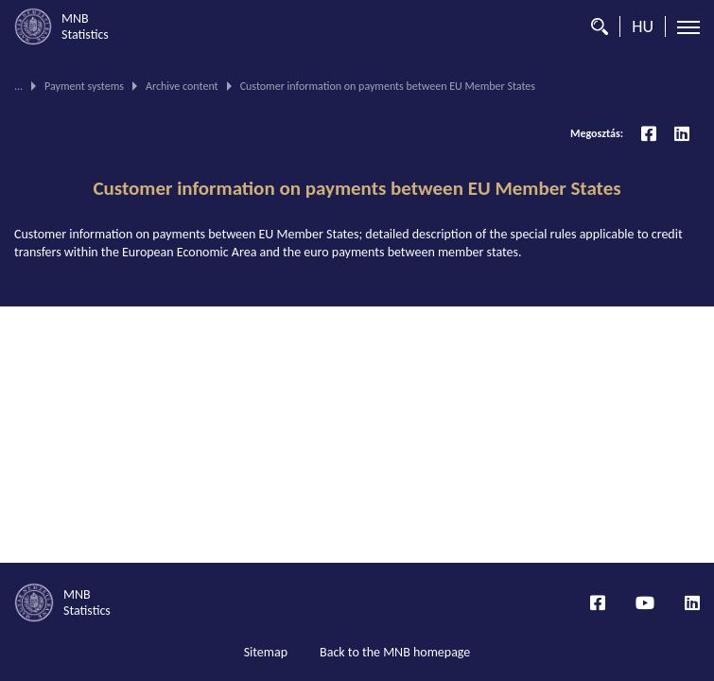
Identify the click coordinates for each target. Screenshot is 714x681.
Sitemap (265, 652)
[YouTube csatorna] (645, 602)
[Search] (595, 26)
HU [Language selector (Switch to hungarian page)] (642, 26)
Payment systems (84, 86)
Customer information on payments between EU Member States (356, 188)
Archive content (182, 86)
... (18, 86)
